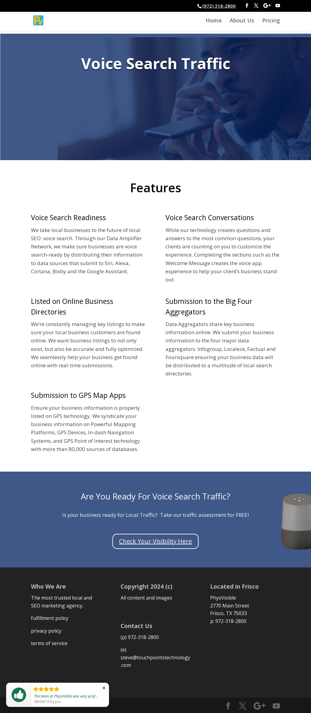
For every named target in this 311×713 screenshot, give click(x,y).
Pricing (271, 21)
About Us (242, 21)
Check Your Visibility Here (155, 541)
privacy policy (46, 630)
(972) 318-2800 (219, 6)
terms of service (49, 643)
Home (214, 21)
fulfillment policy (49, 618)
